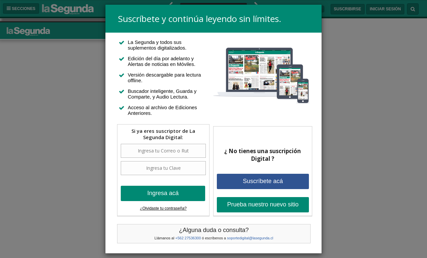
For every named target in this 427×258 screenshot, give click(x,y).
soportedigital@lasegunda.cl (250, 238)
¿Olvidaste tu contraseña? (163, 208)
